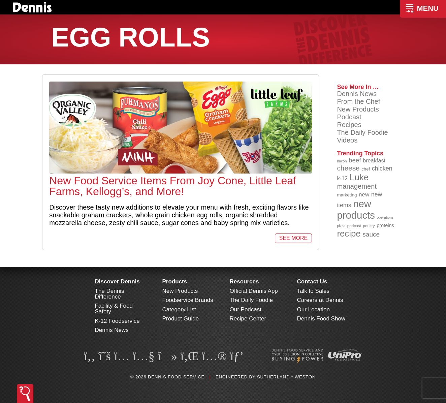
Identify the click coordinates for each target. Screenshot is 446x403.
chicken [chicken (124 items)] (382, 168)
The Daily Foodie (362, 132)
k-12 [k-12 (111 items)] (342, 178)
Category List (179, 309)
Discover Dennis (117, 281)
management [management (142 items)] (357, 186)
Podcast (349, 117)
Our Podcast (246, 309)
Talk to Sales (313, 291)
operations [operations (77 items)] (385, 217)
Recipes (349, 124)
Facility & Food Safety (114, 309)
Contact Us (312, 281)
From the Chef (358, 101)
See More (293, 238)
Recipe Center (248, 318)
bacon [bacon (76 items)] (342, 161)
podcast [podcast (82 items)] (354, 225)
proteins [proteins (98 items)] (385, 225)
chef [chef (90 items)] (365, 169)
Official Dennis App (254, 291)
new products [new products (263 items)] (356, 209)
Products (174, 281)
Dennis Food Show (321, 318)
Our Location (313, 309)
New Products (358, 109)
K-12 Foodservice (117, 321)
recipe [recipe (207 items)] (348, 233)
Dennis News (357, 93)
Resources (244, 281)
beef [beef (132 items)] (355, 160)
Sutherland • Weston (286, 376)
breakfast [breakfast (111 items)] (374, 160)
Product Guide (180, 318)
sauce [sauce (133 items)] (371, 234)
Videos (347, 140)
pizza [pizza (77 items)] (341, 226)
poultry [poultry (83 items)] (369, 225)
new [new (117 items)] (364, 194)
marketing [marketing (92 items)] (347, 194)
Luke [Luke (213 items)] (359, 177)
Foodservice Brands (187, 300)
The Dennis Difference (109, 294)
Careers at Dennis (320, 300)
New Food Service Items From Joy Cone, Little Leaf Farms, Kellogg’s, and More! (172, 186)
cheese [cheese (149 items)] (348, 168)
